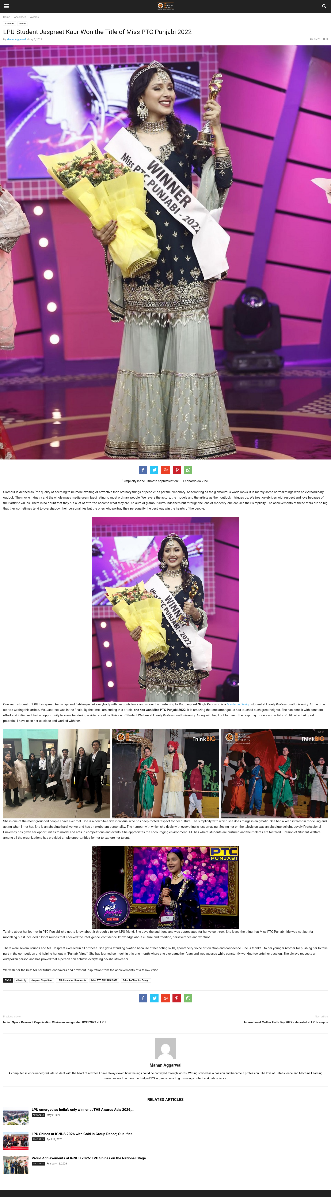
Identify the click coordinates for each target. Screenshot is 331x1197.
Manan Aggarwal (16, 39)
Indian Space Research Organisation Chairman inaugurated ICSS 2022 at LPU (54, 1022)
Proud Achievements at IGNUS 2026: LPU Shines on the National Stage (89, 1158)
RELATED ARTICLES (165, 1099)
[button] (324, 7)
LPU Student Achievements (72, 980)
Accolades (10, 23)
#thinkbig (21, 980)
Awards (22, 23)
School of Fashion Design (136, 980)
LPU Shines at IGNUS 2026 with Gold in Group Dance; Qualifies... (84, 1134)
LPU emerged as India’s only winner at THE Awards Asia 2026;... (83, 1109)
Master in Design (238, 704)
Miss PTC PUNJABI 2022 (104, 980)
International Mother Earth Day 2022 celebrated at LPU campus (286, 1022)
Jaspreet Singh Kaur (41, 980)
